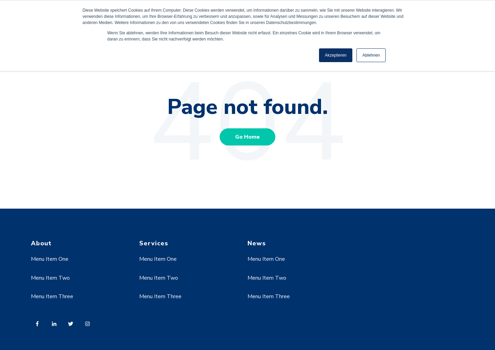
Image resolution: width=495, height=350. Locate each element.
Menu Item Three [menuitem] (52, 296)
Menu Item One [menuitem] (49, 259)
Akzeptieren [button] (335, 55)
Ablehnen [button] (371, 55)
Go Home (247, 137)
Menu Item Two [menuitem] (50, 278)
